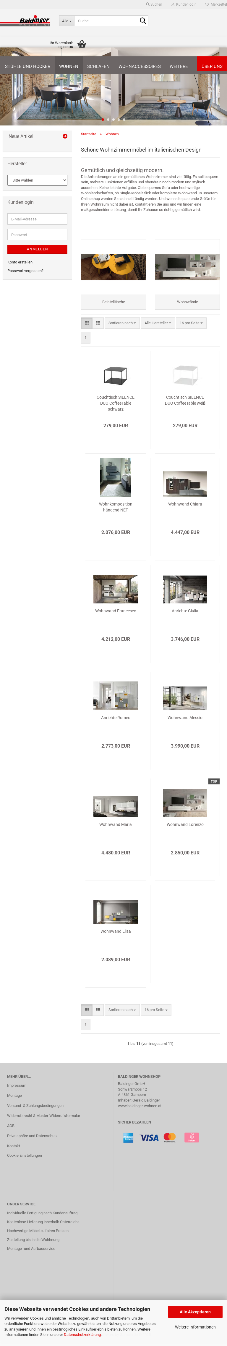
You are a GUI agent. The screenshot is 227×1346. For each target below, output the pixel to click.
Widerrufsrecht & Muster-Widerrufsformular (43, 1119)
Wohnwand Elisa (115, 934)
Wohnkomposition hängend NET (115, 510)
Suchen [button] (154, 4)
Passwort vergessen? (25, 270)
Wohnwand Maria (115, 828)
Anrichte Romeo (115, 721)
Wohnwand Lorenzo (185, 828)
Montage (14, 1099)
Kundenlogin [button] (184, 4)
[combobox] (122, 327)
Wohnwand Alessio (185, 721)
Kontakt (13, 1149)
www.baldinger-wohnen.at (139, 1109)
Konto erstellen (20, 262)
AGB (10, 1129)
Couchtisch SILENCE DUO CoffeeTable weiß (185, 403)
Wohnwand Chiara (185, 507)
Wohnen (68, 66)
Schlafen (98, 66)
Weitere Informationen (195, 1327)
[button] (18, 89)
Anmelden (37, 249)
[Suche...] (66, 20)
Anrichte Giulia (185, 614)
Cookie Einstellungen (24, 1158)
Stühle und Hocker (27, 66)
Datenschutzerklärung (82, 1334)
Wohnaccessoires (140, 66)
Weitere (179, 66)
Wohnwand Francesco (115, 614)
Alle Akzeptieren (195, 1312)
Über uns (212, 66)
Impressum (16, 1089)
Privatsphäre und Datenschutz (32, 1139)
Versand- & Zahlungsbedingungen (35, 1109)
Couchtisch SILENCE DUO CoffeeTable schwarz (115, 406)
